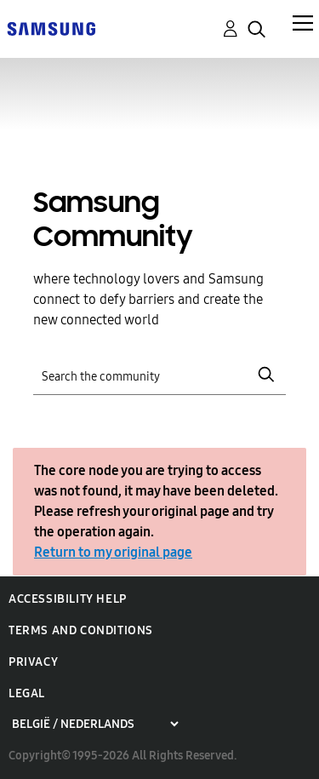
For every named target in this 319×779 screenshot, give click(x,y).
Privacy (33, 662)
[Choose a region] (95, 724)
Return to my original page (113, 552)
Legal (27, 693)
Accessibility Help (68, 599)
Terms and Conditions (81, 630)
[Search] (160, 375)
